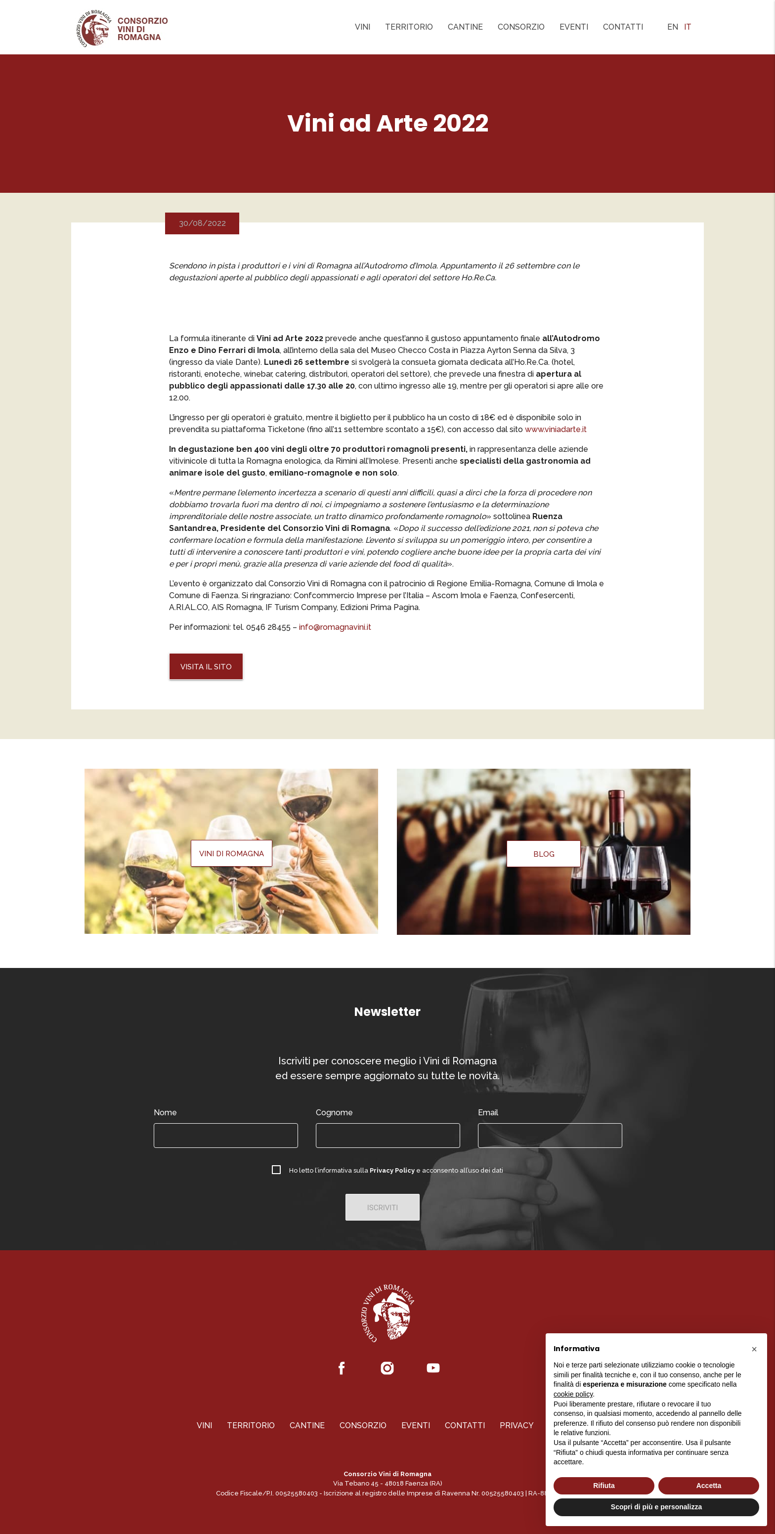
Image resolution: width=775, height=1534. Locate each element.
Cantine (465, 27)
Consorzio (521, 27)
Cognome (334, 1112)
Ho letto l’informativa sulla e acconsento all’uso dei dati (396, 1170)
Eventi (574, 27)
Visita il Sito (206, 666)
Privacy (517, 1425)
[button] (754, 1349)
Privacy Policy (392, 1170)
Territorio (409, 27)
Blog (544, 854)
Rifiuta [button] (604, 1486)
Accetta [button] (709, 1486)
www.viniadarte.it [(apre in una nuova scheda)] (556, 429)
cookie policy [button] (573, 1394)
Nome (165, 1112)
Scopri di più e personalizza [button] (656, 1507)
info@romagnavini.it (335, 627)
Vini (362, 27)
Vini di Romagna (231, 853)
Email (488, 1112)
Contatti (623, 27)
